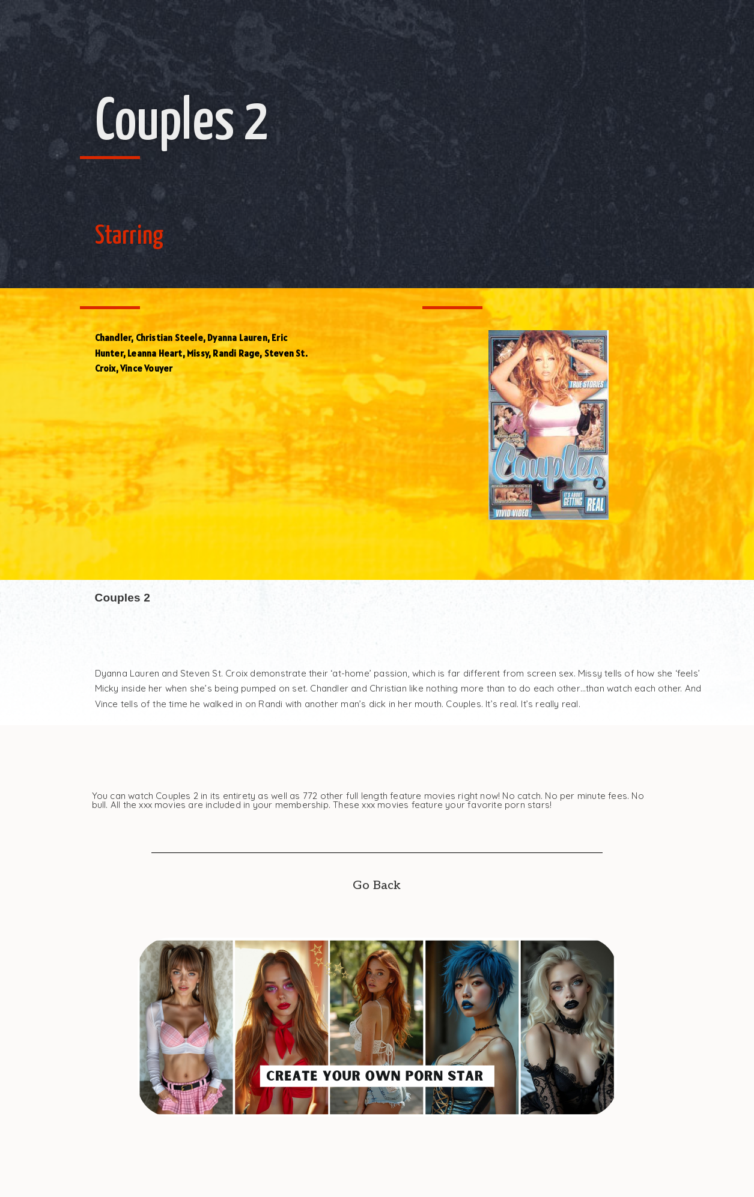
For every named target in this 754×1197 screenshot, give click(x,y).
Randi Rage (236, 353)
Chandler (113, 337)
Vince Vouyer (146, 368)
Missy (197, 353)
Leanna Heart (154, 353)
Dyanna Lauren (237, 337)
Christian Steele (169, 337)
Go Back (377, 885)
